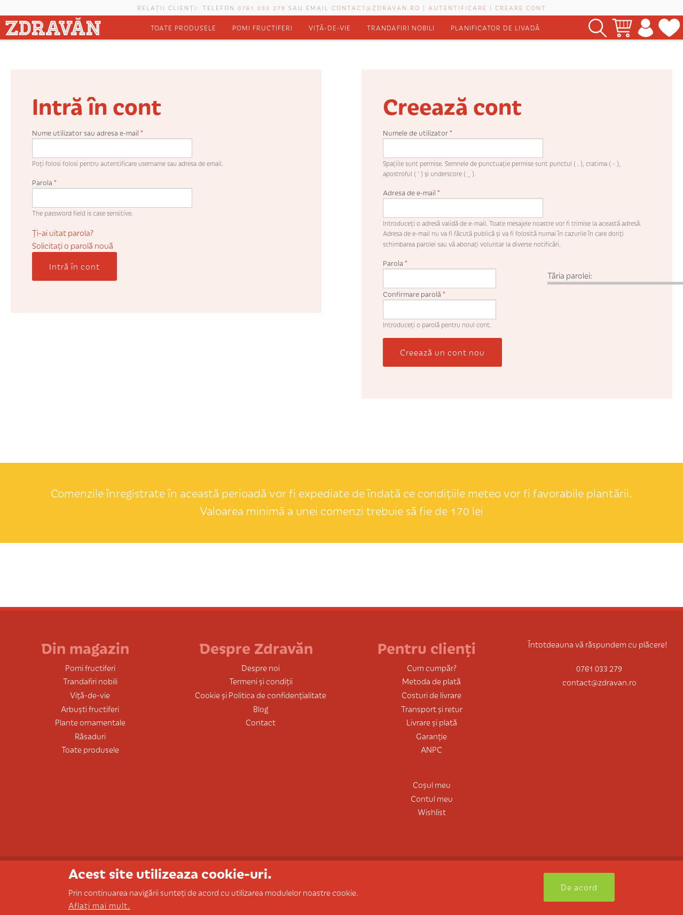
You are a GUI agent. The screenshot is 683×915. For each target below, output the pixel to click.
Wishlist (432, 811)
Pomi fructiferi (262, 27)
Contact (261, 722)
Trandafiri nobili (401, 27)
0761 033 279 (262, 7)
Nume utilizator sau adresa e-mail (87, 133)
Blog (261, 708)
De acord (579, 887)
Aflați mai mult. (99, 905)
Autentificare (457, 7)
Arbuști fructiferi (90, 708)
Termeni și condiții (261, 681)
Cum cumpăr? (432, 667)
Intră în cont (74, 266)
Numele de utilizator (417, 133)
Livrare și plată (431, 722)
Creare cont (520, 7)
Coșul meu (432, 784)
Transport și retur (431, 708)
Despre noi (260, 667)
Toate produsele (183, 27)
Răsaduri (90, 736)
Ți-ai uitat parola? (62, 232)
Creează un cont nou (442, 352)
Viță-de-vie (330, 27)
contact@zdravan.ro (376, 7)
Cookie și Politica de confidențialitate (260, 694)
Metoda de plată (431, 681)
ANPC (431, 749)
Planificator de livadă (495, 27)
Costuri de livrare (431, 694)
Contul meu (432, 798)
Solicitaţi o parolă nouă (72, 245)
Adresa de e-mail (411, 192)
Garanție (431, 736)
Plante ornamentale (90, 722)
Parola (44, 182)
